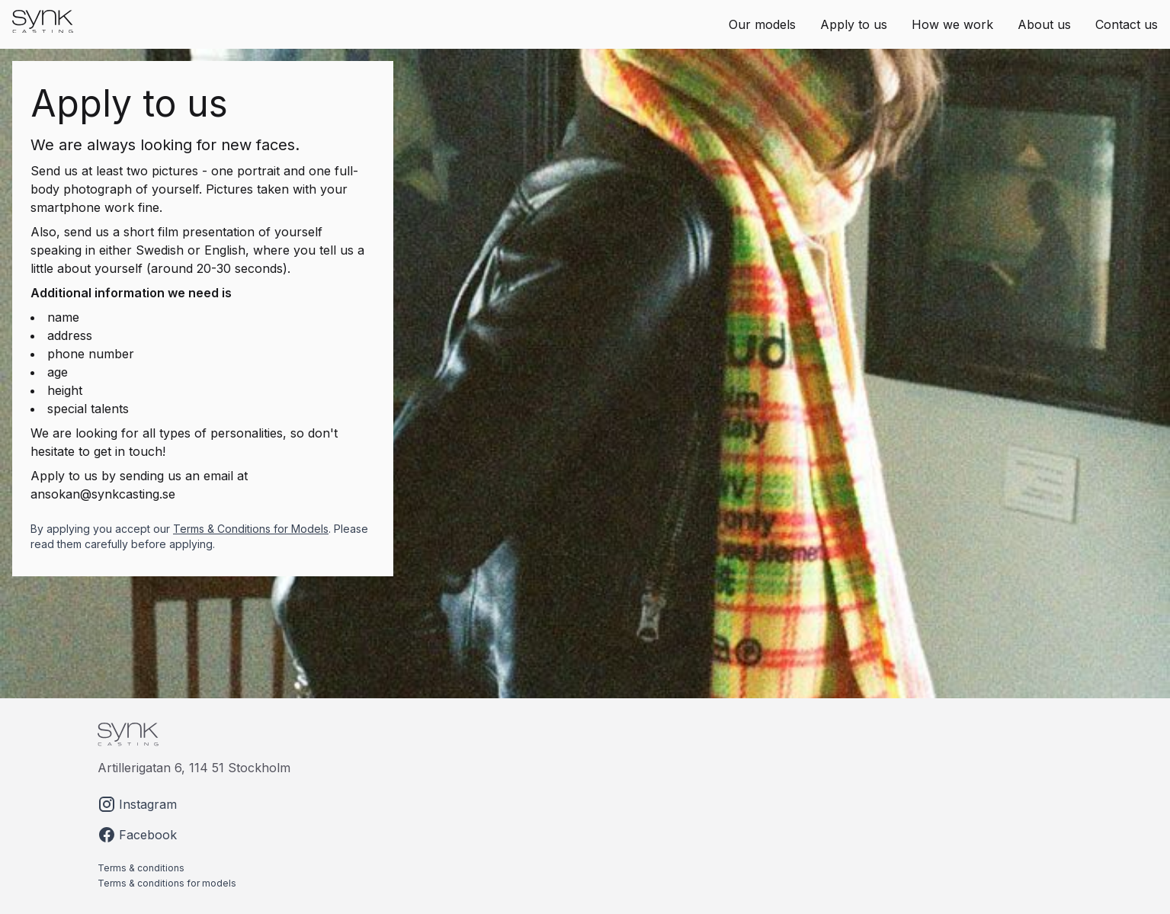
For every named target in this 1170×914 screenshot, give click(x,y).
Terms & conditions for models (167, 883)
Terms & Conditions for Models (251, 528)
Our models (762, 24)
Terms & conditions (141, 868)
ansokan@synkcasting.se (102, 494)
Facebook (137, 835)
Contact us (1126, 24)
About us (1044, 24)
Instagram (137, 804)
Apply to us (853, 24)
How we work (952, 24)
